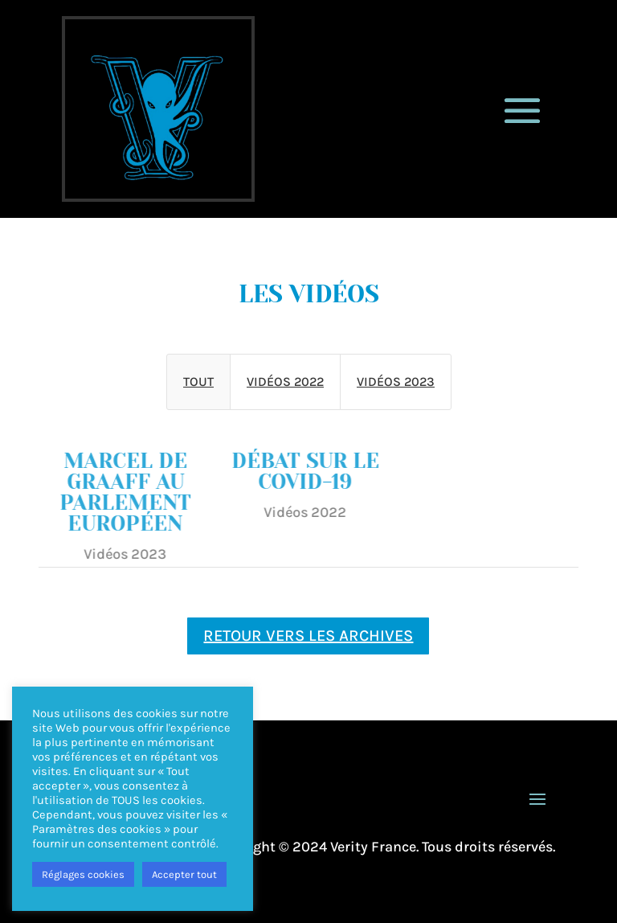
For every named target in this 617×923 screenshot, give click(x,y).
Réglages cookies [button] (83, 874)
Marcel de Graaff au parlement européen (120, 492)
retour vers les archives (308, 635)
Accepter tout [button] (184, 874)
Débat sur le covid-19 (300, 471)
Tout (198, 381)
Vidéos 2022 (285, 381)
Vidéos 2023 (396, 381)
